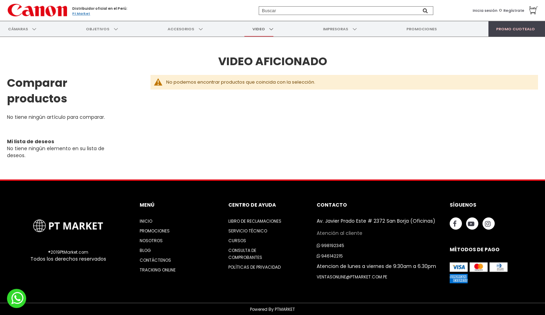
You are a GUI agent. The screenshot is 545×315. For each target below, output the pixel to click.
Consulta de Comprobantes (245, 252)
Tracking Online (158, 269)
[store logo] (36, 9)
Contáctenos (155, 259)
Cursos (237, 240)
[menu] (272, 28)
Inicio (146, 220)
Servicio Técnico (247, 230)
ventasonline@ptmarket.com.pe (352, 276)
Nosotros (151, 240)
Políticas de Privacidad (254, 266)
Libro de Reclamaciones (254, 220)
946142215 (330, 255)
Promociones (155, 230)
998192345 (330, 244)
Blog (145, 249)
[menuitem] (18, 28)
